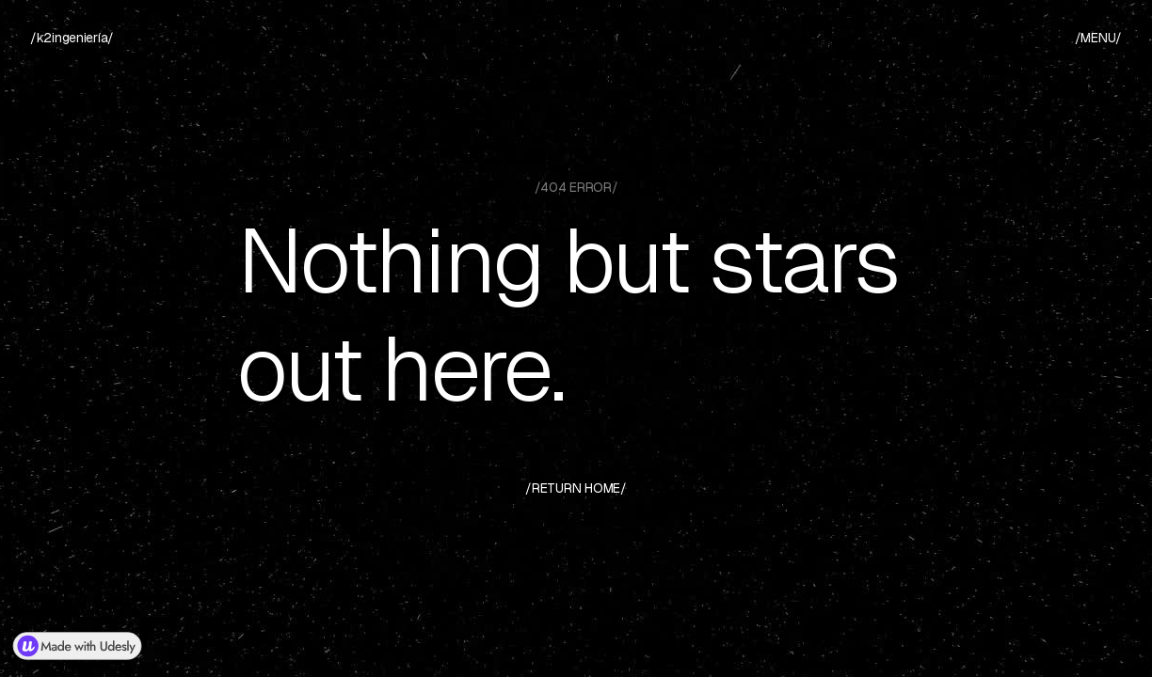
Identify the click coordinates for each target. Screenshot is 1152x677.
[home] (72, 38)
